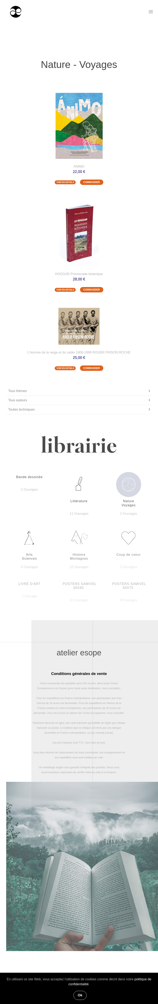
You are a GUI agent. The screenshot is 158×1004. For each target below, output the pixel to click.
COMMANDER (91, 182)
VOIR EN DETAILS (65, 182)
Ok (80, 995)
